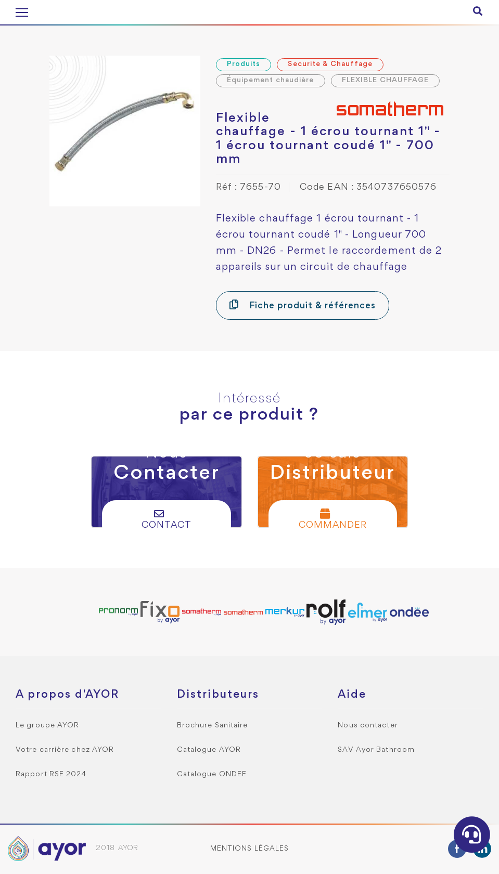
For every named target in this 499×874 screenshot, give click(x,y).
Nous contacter (368, 725)
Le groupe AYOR (47, 725)
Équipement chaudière (270, 80)
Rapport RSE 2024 (51, 774)
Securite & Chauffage (330, 64)
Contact (166, 519)
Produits (244, 64)
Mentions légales (249, 848)
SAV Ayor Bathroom (376, 750)
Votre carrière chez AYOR (65, 750)
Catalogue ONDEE (212, 774)
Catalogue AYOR (209, 750)
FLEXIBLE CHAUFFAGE (385, 80)
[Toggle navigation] (22, 12)
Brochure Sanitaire (212, 725)
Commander (333, 519)
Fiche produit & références (302, 304)
